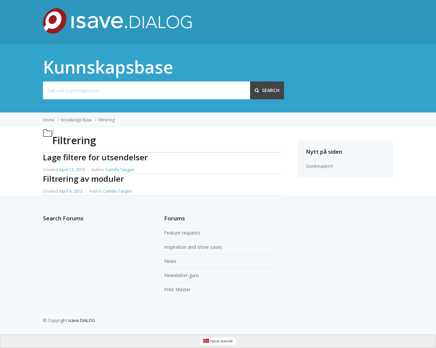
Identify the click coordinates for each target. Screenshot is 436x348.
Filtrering (106, 120)
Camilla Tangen (119, 170)
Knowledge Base (76, 120)
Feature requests (182, 233)
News (170, 261)
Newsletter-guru (181, 275)
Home (48, 120)
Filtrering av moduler (83, 178)
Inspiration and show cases (193, 247)
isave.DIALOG (81, 320)
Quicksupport (319, 166)
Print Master (177, 289)
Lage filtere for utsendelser (95, 157)
